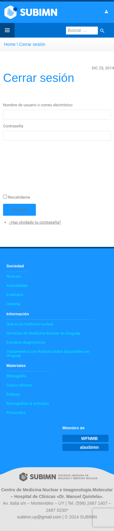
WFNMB (89, 438)
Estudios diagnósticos (25, 342)
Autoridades (17, 285)
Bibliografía (16, 376)
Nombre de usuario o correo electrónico (38, 105)
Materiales (16, 365)
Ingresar (106, 11)
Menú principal (7, 30)
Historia (13, 304)
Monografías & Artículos (27, 403)
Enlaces (13, 394)
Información (17, 314)
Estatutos (14, 294)
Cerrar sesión (32, 44)
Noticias (13, 276)
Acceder (19, 209)
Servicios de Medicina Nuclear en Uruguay (43, 333)
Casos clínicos (19, 385)
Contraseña (13, 126)
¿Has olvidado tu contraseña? (35, 222)
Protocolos (16, 412)
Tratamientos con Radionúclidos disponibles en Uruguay (47, 353)
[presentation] (28, 170)
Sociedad (15, 266)
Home (10, 44)
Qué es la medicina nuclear (30, 324)
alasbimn (89, 447)
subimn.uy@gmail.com (39, 517)
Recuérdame (19, 197)
